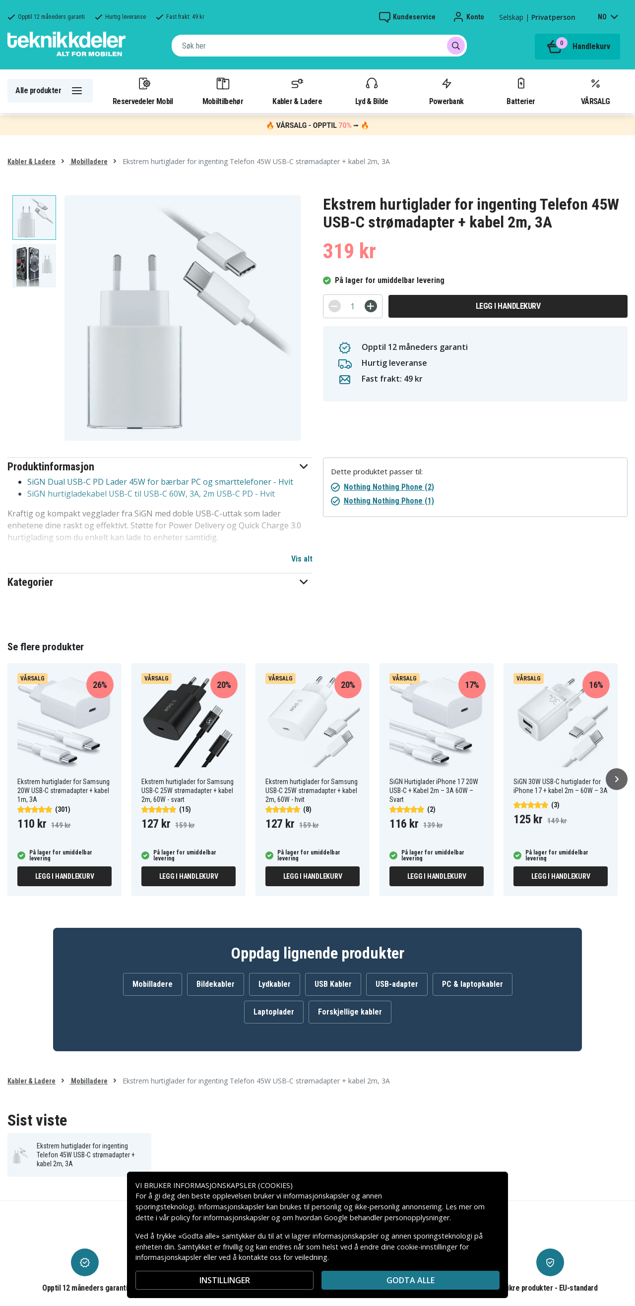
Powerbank (446, 91)
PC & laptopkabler (472, 984)
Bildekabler (215, 984)
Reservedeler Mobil (143, 91)
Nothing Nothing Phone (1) (389, 501)
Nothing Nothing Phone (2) (389, 487)
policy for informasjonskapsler (220, 1217)
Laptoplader (274, 1012)
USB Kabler (333, 984)
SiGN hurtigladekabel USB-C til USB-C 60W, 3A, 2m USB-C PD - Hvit (151, 493)
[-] (334, 306)
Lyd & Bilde (371, 91)
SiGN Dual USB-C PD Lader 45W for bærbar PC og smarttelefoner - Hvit (160, 481)
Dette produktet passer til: (377, 471)
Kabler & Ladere (297, 91)
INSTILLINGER (224, 1280)
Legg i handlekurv (508, 306)
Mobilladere (88, 162)
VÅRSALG (595, 91)
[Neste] (617, 779)
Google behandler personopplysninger (386, 1217)
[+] (371, 306)
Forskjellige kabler (350, 1012)
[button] (160, 466)
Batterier (521, 91)
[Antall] (353, 306)
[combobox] (319, 46)
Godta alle (410, 1280)
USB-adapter (397, 984)
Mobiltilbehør (222, 91)
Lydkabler (274, 984)
